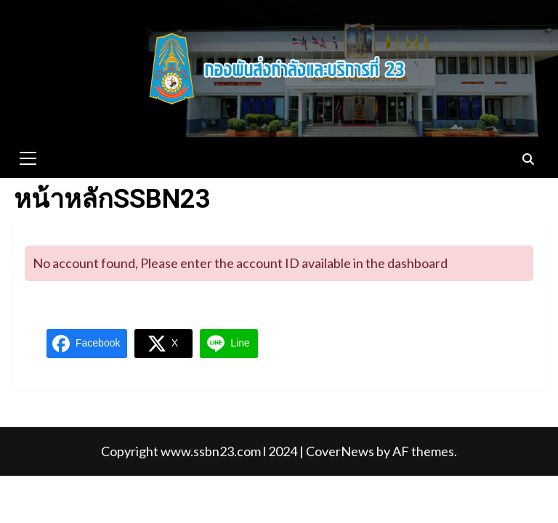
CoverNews (340, 451)
